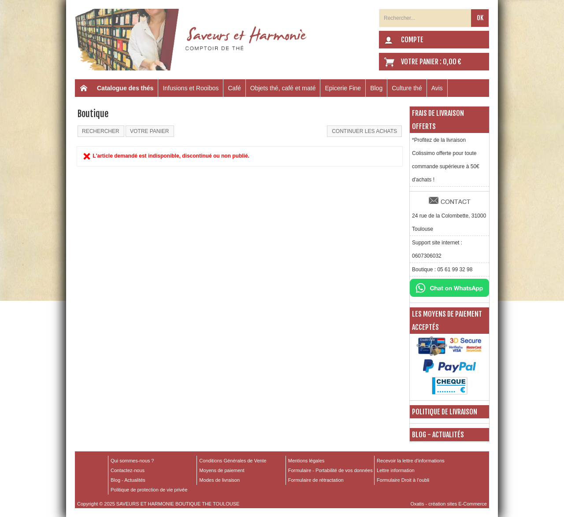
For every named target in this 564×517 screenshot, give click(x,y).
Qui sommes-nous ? (132, 460)
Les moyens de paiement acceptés (447, 321)
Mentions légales (306, 460)
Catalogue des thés (125, 88)
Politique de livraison (444, 411)
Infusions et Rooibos (191, 88)
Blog (376, 88)
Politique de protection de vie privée (149, 489)
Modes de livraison (219, 480)
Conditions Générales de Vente (232, 460)
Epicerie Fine (343, 88)
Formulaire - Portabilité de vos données (330, 470)
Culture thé (407, 88)
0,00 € (452, 61)
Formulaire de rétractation (316, 480)
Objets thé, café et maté (283, 88)
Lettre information (396, 470)
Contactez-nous (128, 470)
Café (234, 88)
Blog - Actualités (438, 434)
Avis (437, 88)
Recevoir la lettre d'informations (411, 460)
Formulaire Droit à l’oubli (403, 480)
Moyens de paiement (221, 470)
